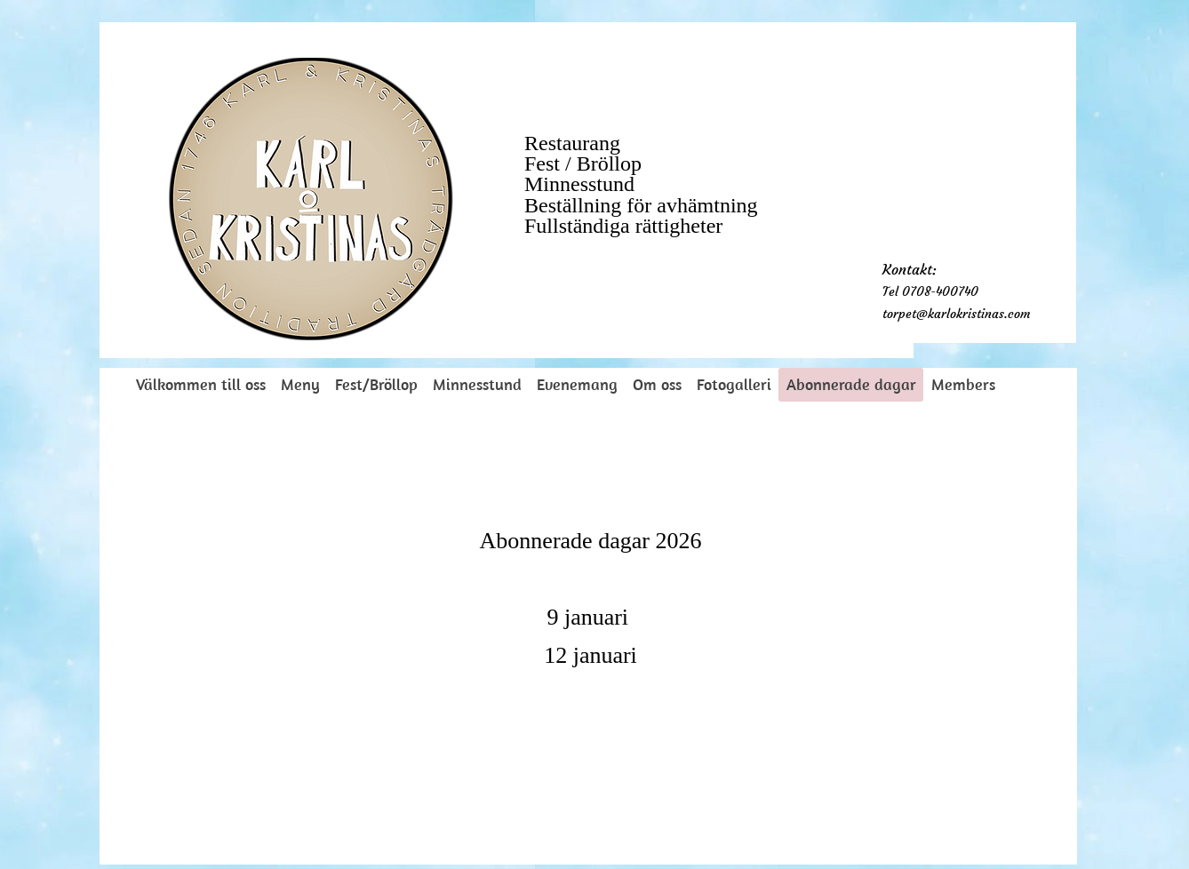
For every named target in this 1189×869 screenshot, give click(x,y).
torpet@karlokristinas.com (956, 314)
